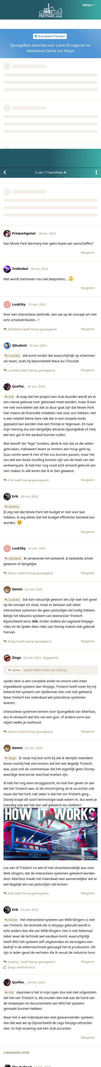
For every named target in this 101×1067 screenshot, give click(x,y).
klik (35, 454)
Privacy (73, 1041)
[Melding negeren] (26, 1057)
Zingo (12, 591)
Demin (16, 503)
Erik (11, 230)
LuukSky (14, 188)
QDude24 (15, 391)
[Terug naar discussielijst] (4, 5)
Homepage (31, 1041)
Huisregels (53, 1041)
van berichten (50, 5)
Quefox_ (14, 339)
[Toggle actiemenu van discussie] (96, 5)
